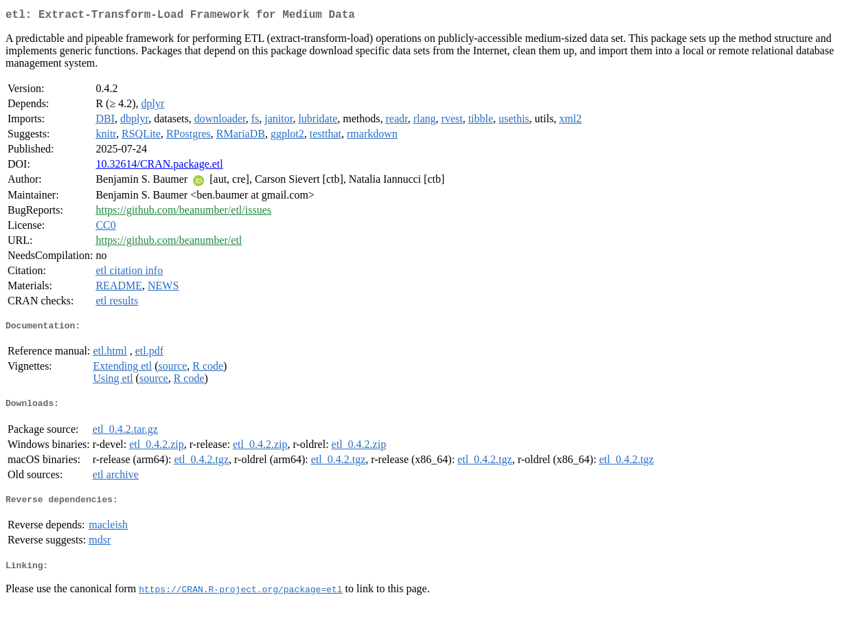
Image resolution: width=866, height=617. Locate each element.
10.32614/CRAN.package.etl (159, 166)
